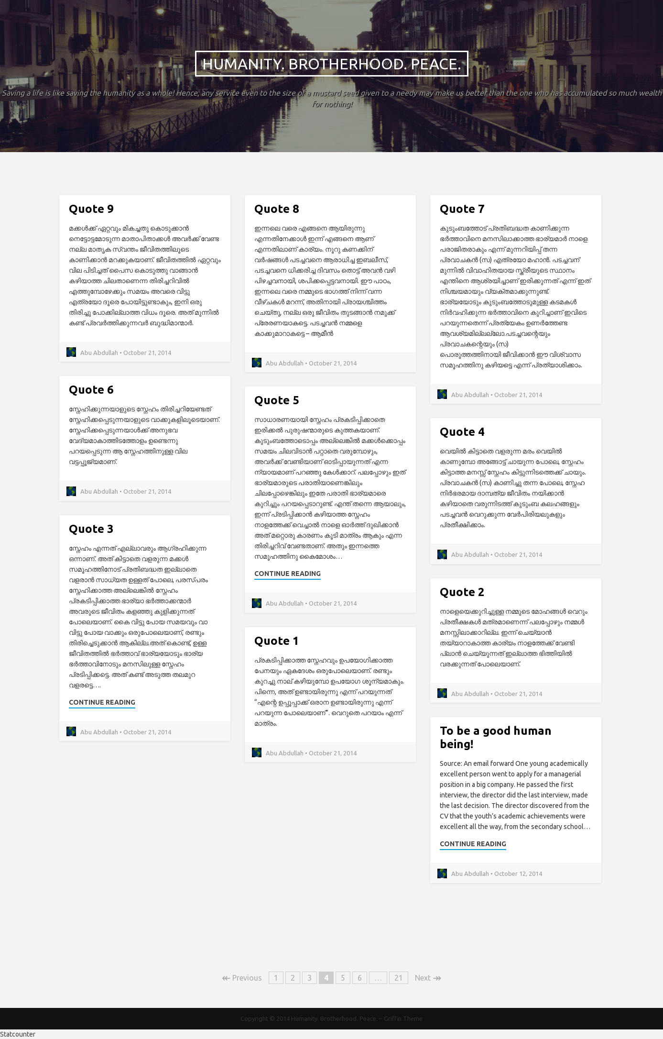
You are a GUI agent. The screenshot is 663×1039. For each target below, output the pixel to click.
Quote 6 (91, 389)
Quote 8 (276, 208)
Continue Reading (287, 573)
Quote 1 (276, 640)
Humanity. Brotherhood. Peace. (331, 63)
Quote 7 (462, 208)
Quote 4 (462, 431)
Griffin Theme (403, 1018)
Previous (242, 978)
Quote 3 (91, 528)
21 (398, 977)
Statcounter (17, 1034)
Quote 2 (462, 592)
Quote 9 (91, 208)
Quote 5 (276, 400)
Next (428, 978)
